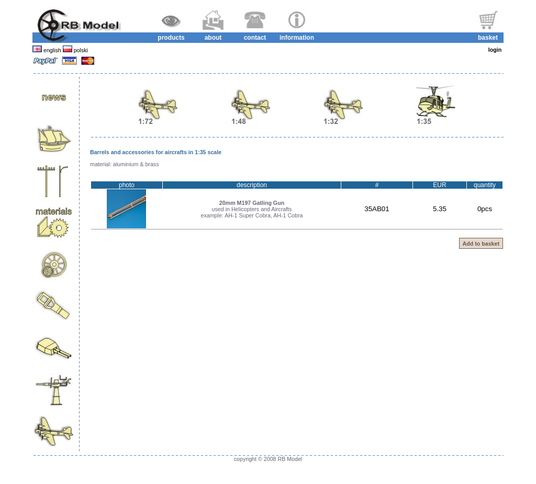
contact (255, 37)
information (297, 37)
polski (80, 50)
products (171, 37)
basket (488, 37)
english (52, 50)
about (213, 37)
